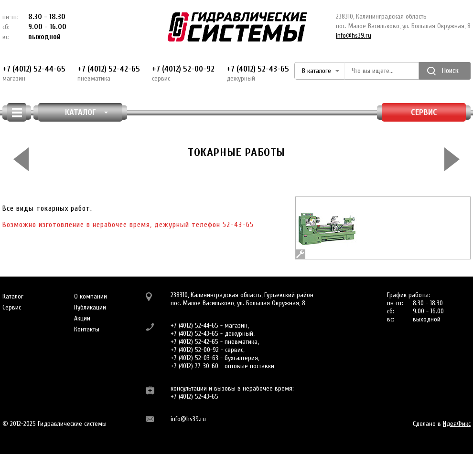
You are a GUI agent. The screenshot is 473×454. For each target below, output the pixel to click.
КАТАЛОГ (86, 112)
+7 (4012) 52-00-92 (183, 73)
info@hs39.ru (353, 35)
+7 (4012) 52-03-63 (194, 358)
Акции (82, 318)
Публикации (90, 307)
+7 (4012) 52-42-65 (108, 73)
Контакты (86, 329)
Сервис (424, 112)
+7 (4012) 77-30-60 (194, 366)
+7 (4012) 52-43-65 (257, 73)
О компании (90, 296)
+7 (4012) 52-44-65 (33, 73)
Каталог (12, 296)
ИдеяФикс (457, 424)
